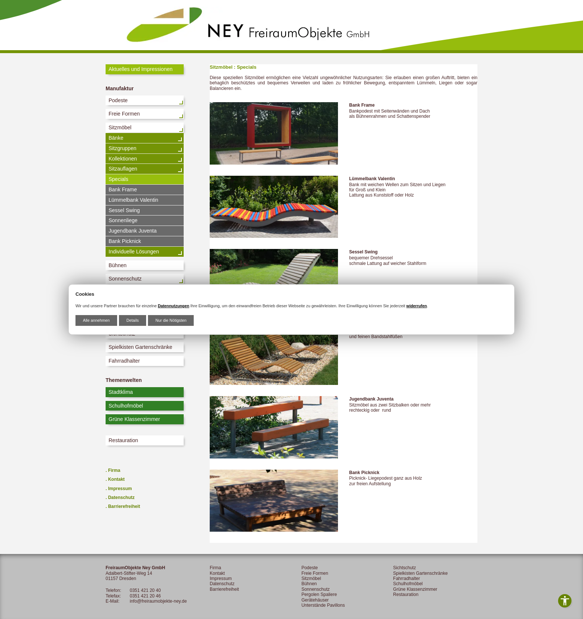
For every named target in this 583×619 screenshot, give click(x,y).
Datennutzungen (173, 306)
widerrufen (416, 306)
